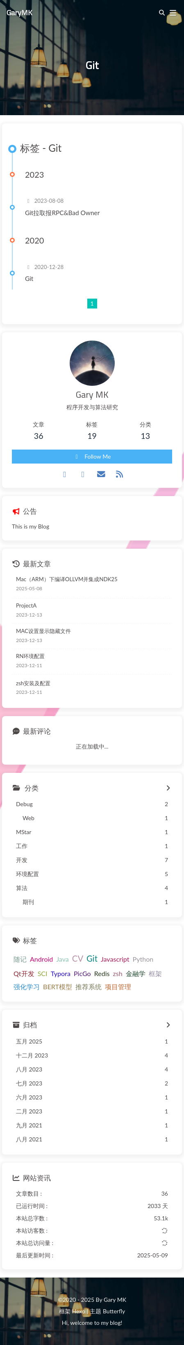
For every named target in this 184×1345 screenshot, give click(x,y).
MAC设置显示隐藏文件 (43, 631)
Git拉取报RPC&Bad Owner (62, 212)
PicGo (82, 973)
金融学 (135, 973)
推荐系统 (88, 986)
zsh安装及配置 (33, 683)
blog (115, 1322)
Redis (102, 973)
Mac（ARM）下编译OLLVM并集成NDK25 (67, 579)
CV (77, 958)
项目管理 (118, 986)
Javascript (115, 959)
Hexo (78, 1311)
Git (29, 278)
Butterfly (114, 1311)
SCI (43, 973)
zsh (118, 973)
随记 (20, 959)
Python (142, 959)
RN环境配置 (30, 656)
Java (62, 959)
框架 (155, 973)
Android (41, 959)
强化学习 (27, 986)
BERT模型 (57, 986)
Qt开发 (24, 973)
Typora (60, 973)
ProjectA (26, 605)
